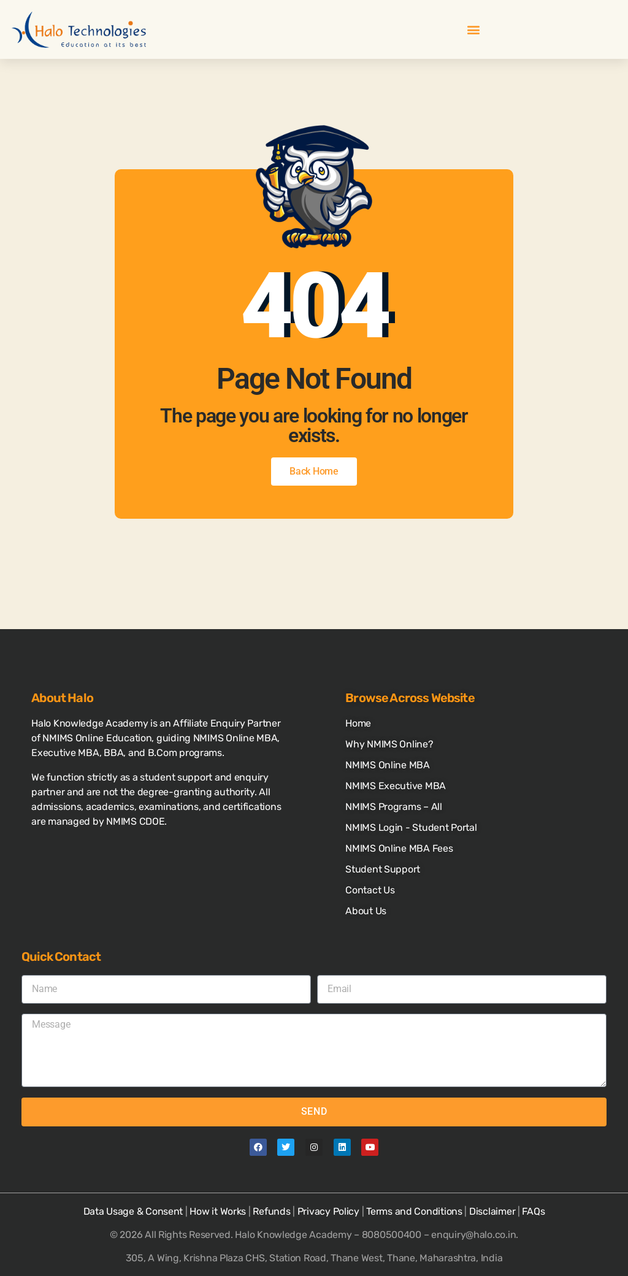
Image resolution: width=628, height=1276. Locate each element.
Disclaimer (492, 1211)
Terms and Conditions (414, 1211)
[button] (474, 30)
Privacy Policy (328, 1211)
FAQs (533, 1211)
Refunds (271, 1211)
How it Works (218, 1211)
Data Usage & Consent (133, 1211)
